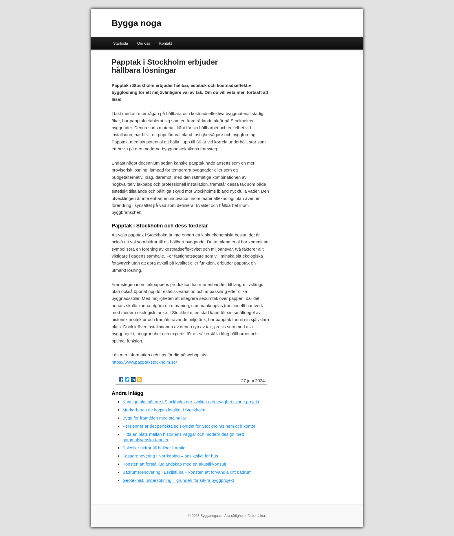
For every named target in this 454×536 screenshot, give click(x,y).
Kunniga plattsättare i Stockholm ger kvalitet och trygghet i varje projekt (190, 401)
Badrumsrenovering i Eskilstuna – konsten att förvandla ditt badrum (187, 472)
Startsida (120, 43)
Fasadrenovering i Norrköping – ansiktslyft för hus (170, 455)
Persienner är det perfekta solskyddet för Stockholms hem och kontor (188, 426)
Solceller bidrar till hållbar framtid (154, 447)
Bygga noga (136, 23)
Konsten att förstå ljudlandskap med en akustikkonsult (174, 464)
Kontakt (165, 43)
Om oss (143, 43)
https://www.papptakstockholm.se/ (144, 362)
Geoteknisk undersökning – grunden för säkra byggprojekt (178, 480)
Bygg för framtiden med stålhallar (154, 417)
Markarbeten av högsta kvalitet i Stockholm (163, 409)
